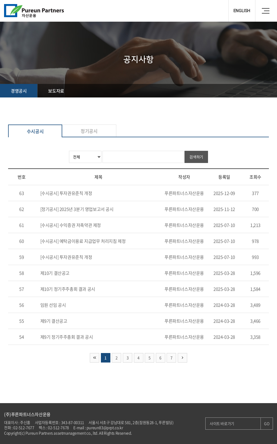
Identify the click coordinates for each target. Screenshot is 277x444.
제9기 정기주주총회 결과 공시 (66, 337)
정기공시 (89, 131)
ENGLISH (241, 10)
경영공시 (19, 90)
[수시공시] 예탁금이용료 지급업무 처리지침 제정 (83, 241)
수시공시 (35, 131)
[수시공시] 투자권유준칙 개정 (66, 193)
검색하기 (196, 156)
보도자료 (56, 90)
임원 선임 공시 (53, 305)
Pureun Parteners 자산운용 (36, 11)
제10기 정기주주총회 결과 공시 (67, 289)
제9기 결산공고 (53, 321)
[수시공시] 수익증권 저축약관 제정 (70, 225)
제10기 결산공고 (55, 273)
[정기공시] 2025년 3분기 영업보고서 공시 (77, 209)
